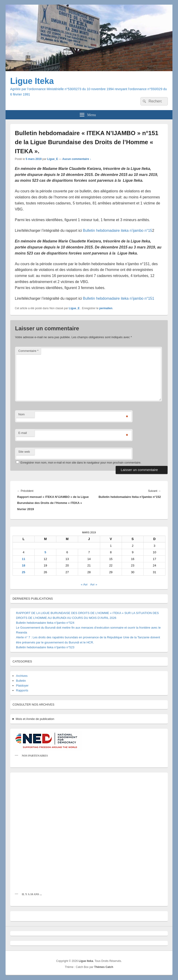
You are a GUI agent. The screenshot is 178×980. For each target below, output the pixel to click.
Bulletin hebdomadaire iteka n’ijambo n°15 (117, 230)
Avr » (93, 584)
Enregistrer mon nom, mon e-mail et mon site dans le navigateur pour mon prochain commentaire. (80, 462)
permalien (105, 308)
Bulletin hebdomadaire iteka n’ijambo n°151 (118, 298)
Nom (21, 414)
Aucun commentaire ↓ (76, 159)
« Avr (84, 584)
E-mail (22, 433)
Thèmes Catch (103, 967)
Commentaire (28, 351)
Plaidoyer (22, 685)
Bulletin (21, 680)
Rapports (22, 690)
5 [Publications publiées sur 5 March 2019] (45, 552)
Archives (22, 676)
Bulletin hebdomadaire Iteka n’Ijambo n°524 (45, 622)
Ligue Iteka (32, 81)
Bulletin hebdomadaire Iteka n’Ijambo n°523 (45, 647)
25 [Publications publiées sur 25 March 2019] (23, 572)
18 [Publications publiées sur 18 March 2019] (23, 565)
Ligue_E (52, 159)
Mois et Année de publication (35, 719)
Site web (24, 451)
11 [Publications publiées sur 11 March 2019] (23, 559)
